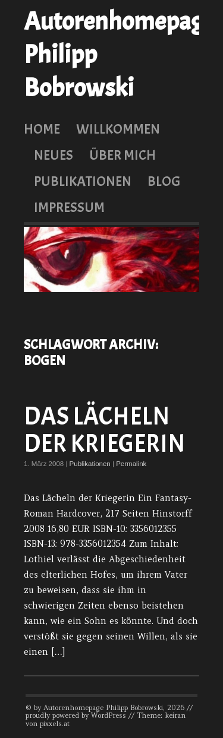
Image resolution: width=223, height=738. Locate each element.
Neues (53, 155)
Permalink (131, 463)
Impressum (69, 207)
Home (42, 129)
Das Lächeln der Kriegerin (104, 430)
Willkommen (118, 129)
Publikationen (82, 181)
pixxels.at (55, 724)
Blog (163, 181)
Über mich (122, 155)
